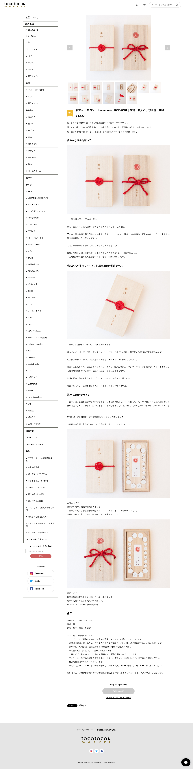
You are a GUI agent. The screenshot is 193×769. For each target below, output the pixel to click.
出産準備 (30, 431)
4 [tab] (108, 87)
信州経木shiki (33, 264)
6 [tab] (132, 87)
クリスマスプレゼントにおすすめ (40, 524)
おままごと (32, 144)
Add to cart (118, 691)
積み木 (31, 124)
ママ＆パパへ (31, 438)
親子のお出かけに (35, 501)
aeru (30, 191)
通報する (83, 705)
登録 (41, 556)
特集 (28, 451)
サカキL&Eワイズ (35, 244)
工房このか (32, 224)
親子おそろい (33, 76)
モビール (32, 157)
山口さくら (32, 377)
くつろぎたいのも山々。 (38, 211)
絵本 (30, 137)
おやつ (29, 178)
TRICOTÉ (32, 298)
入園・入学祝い (34, 424)
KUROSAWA (33, 218)
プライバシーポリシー (85, 730)
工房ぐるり (32, 231)
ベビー (31, 56)
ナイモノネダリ (34, 311)
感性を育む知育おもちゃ (38, 517)
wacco (30, 390)
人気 (28, 42)
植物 (30, 164)
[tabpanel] (118, 47)
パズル (31, 130)
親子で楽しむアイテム (37, 474)
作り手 (29, 185)
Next (167, 47)
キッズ (31, 63)
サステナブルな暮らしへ (38, 532)
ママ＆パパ (32, 69)
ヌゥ (30, 317)
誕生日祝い (32, 417)
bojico (30, 370)
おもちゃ (30, 110)
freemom (31, 357)
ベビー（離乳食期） (36, 90)
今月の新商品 (33, 467)
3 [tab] (96, 87)
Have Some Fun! (35, 397)
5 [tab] (120, 87)
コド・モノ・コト (36, 238)
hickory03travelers (35, 344)
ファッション (31, 49)
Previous (70, 47)
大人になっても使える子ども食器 (40, 508)
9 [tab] (73, 98)
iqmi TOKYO (33, 205)
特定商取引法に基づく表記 (106, 730)
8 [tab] (155, 87)
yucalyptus (32, 384)
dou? (30, 304)
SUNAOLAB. (33, 271)
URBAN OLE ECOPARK (38, 198)
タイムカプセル (34, 171)
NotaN (30, 324)
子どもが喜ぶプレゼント (38, 481)
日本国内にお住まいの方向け (118, 698)
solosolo (31, 278)
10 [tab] (84, 98)
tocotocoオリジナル (34, 444)
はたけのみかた (34, 331)
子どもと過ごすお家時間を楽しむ (40, 459)
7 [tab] (143, 87)
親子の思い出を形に (36, 494)
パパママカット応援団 (37, 337)
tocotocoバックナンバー (36, 539)
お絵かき (32, 117)
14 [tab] (132, 98)
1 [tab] (73, 87)
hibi (29, 351)
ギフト (29, 404)
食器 (28, 83)
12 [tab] (108, 98)
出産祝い (32, 410)
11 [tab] (96, 98)
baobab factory (34, 364)
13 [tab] (120, 98)
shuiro (30, 258)
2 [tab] (84, 87)
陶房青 (31, 291)
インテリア (30, 151)
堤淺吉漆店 (32, 284)
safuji (30, 251)
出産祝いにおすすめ (36, 487)
